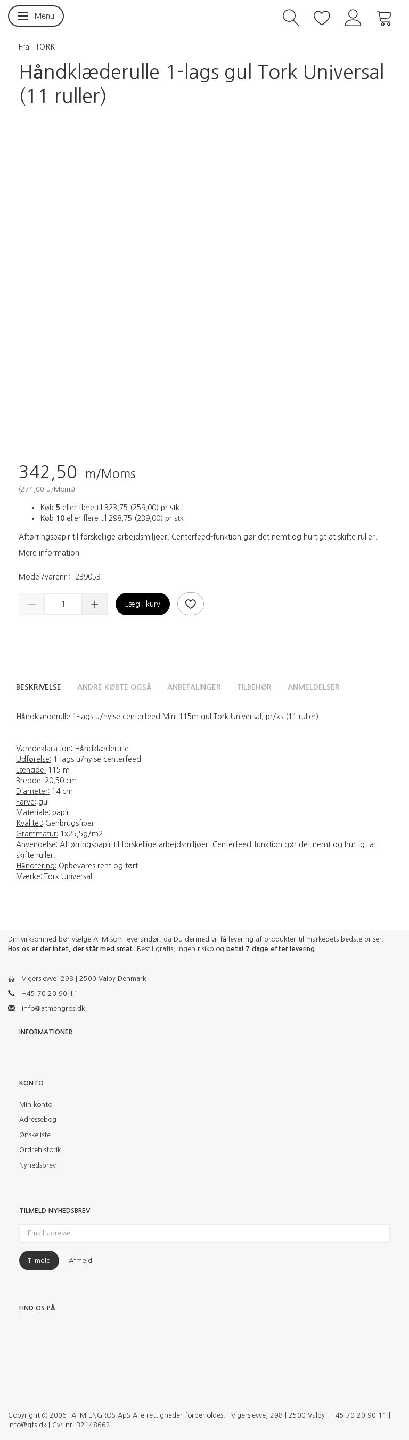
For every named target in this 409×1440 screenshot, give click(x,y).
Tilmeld (39, 1260)
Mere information (49, 553)
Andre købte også (114, 687)
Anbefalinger (194, 687)
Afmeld (80, 1260)
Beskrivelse (38, 687)
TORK (45, 47)
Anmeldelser (314, 687)
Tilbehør (254, 687)
